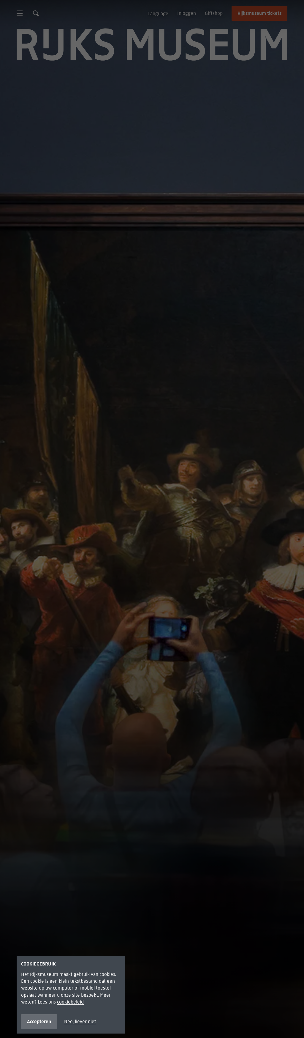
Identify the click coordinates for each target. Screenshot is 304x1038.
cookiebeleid (70, 1002)
